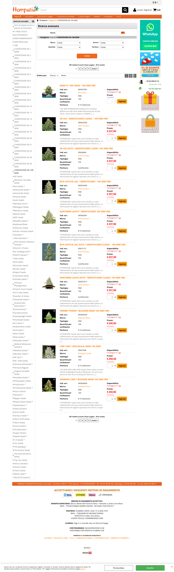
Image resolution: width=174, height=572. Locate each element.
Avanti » (95, 71)
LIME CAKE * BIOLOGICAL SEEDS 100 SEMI (80, 348)
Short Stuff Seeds (22, 422)
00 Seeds (18, 179)
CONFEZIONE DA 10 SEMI (23, 110)
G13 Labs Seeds (21, 295)
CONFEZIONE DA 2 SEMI (22, 59)
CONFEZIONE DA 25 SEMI (23, 155)
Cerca (52, 35)
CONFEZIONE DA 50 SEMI (23, 168)
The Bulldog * (20, 449)
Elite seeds (19, 261)
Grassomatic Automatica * (20, 307)
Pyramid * (18, 397)
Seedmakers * (20, 408)
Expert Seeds (20, 275)
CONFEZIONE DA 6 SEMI (22, 85)
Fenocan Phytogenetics (20, 287)
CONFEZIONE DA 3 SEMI (22, 66)
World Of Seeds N (22, 480)
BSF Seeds (18, 220)
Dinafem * (18, 237)
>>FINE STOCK (20, 34)
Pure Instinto (20, 394)
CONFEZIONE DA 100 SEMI (23, 174)
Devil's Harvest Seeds (23, 234)
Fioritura (95, 50)
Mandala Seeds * (21, 343)
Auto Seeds (19, 203)
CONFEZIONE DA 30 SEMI (23, 161)
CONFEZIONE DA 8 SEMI (22, 97)
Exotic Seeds (19, 271)
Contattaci (108, 18)
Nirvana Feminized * (23, 367)
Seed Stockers (20, 411)
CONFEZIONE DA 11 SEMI (23, 117)
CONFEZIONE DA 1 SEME (22, 53)
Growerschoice (21, 315)
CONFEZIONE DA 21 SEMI (23, 149)
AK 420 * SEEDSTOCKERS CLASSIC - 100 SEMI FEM (84, 121)
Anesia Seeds (20, 199)
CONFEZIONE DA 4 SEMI (22, 72)
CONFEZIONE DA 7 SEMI (22, 91)
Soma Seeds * (20, 429)
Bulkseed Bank (20, 227)
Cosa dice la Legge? (45, 18)
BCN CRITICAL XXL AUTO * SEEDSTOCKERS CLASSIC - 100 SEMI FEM (92, 247)
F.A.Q (118, 18)
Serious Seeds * (21, 418)
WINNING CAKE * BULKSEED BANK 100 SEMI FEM (84, 382)
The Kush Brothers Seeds (22, 458)
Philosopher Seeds (22, 384)
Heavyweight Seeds (23, 319)
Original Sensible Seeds (21, 375)
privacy (83, 569)
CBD (16, 48)
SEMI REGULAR (21, 44)
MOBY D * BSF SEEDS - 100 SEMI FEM (77, 88)
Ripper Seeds (20, 401)
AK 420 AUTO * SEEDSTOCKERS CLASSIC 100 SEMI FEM (86, 151)
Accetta (150, 568)
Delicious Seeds (21, 230)
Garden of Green (21, 299)
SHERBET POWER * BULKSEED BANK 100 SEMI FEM (84, 313)
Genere (96, 45)
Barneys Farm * (21, 206)
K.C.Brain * (19, 326)
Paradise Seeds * (21, 380)
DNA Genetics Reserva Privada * (24, 246)
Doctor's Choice (21, 251)
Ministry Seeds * (21, 356)
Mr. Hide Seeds (21, 363)
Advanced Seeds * (22, 192)
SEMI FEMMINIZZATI (23, 41)
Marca (52, 45)
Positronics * (20, 387)
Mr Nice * (18, 360)
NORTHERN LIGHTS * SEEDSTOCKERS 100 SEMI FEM (85, 214)
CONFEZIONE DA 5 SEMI (22, 78)
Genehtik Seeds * (22, 302)
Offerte (97, 18)
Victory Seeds (20, 470)
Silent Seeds (19, 425)
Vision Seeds (19, 473)
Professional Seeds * (23, 391)
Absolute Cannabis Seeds (22, 184)
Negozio (17, 18)
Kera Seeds (19, 336)
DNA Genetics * (21, 241)
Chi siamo (29, 18)
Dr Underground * (22, 254)
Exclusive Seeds (21, 268)
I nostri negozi (84, 18)
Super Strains (20, 435)
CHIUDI (172, 566)
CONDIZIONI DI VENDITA (84, 541)
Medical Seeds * (21, 353)
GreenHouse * (20, 312)
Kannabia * (19, 333)
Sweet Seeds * (20, 439)
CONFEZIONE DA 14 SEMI (23, 129)
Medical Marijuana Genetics (22, 348)
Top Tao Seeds (20, 463)
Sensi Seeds (19, 415)
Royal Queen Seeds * (23, 404)
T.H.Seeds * (19, 442)
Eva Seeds (18, 264)
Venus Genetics (21, 466)
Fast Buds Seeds (21, 278)
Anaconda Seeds (21, 196)
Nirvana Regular (21, 370)
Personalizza (118, 568)
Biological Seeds (21, 210)
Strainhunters (20, 432)
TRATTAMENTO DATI (102, 541)
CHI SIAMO (48, 541)
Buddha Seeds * (21, 223)
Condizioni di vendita (65, 18)
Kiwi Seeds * (19, 340)
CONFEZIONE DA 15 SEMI (23, 136)
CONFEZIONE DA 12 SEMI (23, 123)
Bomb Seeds (19, 217)
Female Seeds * (21, 282)
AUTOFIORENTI (21, 37)
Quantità (51, 50)
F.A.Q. (72, 541)
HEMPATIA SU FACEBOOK (119, 541)
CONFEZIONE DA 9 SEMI (22, 104)
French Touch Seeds (23, 292)
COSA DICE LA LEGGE (61, 541)
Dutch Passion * (21, 258)
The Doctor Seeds (22, 453)
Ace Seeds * (19, 189)
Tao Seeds (18, 446)
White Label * (20, 476)
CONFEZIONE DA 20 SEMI (23, 142)
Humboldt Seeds (21, 322)
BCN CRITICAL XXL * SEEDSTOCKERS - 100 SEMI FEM (85, 184)
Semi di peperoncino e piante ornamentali (24, 29)
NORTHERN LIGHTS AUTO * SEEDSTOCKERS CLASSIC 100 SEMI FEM (92, 280)
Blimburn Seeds (21, 213)
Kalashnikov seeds (22, 329)
